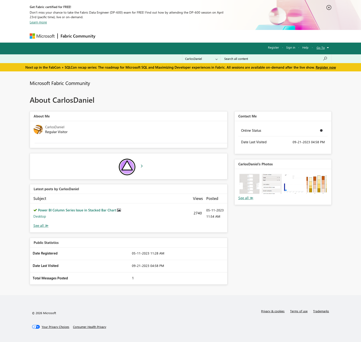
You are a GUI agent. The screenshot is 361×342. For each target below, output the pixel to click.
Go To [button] (321, 48)
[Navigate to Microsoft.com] (42, 36)
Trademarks (321, 311)
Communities (165, 36)
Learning (204, 36)
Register (273, 47)
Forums (106, 36)
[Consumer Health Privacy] (89, 327)
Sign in (290, 47)
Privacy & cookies (273, 311)
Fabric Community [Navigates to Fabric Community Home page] (78, 36)
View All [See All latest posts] (41, 225)
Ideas (144, 36)
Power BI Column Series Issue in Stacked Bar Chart (77, 210)
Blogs (186, 36)
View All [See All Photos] (245, 198)
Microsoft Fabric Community (60, 83)
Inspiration (126, 36)
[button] (249, 184)
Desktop (39, 216)
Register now (326, 67)
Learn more (38, 22)
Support (223, 36)
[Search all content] (276, 58)
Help (305, 47)
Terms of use (299, 311)
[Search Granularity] (201, 58)
